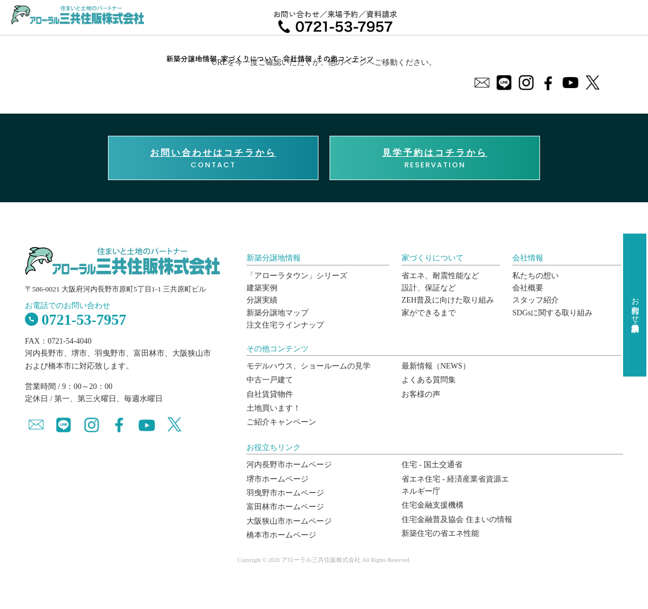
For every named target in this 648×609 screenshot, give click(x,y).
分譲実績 (261, 300)
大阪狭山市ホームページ (289, 521)
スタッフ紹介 (535, 300)
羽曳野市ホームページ (285, 493)
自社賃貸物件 (269, 394)
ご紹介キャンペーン (281, 422)
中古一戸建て (269, 380)
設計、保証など (429, 288)
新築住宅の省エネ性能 (440, 533)
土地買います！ (273, 408)
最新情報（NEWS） (436, 366)
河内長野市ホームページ (289, 464)
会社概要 (527, 288)
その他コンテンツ (345, 58)
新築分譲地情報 (191, 58)
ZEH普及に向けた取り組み (448, 300)
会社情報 (297, 58)
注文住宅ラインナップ (285, 325)
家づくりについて (250, 58)
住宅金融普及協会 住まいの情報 (457, 519)
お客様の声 (421, 394)
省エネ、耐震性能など (440, 276)
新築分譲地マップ (277, 313)
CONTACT (213, 158)
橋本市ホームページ (281, 535)
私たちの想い (535, 276)
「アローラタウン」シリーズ (296, 276)
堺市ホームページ (277, 479)
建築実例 (261, 288)
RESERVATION (434, 158)
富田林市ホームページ (285, 507)
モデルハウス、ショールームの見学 (308, 366)
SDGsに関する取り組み (552, 313)
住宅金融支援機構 (433, 505)
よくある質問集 (429, 380)
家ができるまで (429, 313)
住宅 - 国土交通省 (432, 464)
